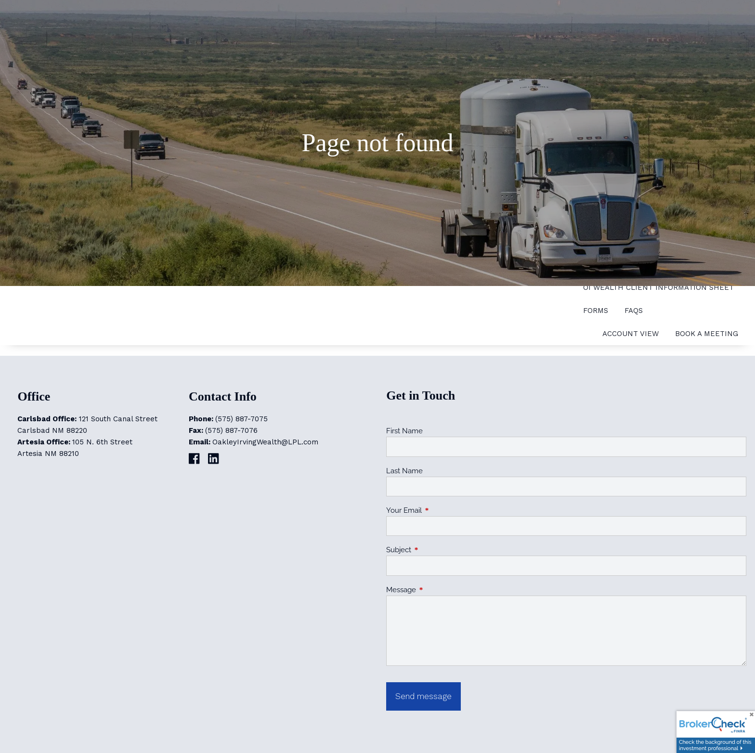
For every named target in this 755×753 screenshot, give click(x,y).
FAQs (634, 310)
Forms (595, 310)
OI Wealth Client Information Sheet (658, 287)
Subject (433, 549)
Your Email (439, 510)
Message (436, 589)
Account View (630, 333)
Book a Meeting (706, 333)
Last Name (404, 471)
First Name (404, 431)
